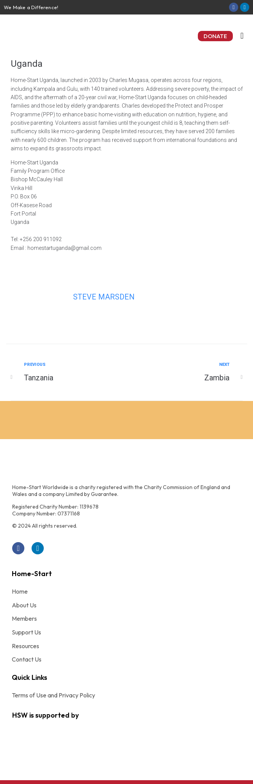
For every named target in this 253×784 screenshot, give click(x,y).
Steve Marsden (104, 296)
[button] (215, 36)
